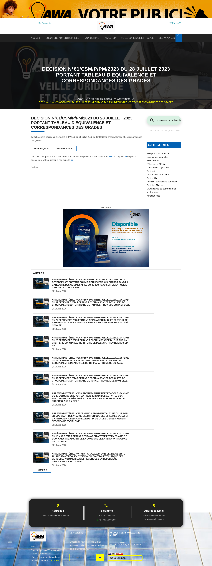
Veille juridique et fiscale (100, 99)
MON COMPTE (92, 38)
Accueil (81, 99)
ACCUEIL (35, 38)
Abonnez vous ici (65, 148)
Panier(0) (175, 23)
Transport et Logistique (158, 167)
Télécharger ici (41, 148)
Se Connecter (45, 23)
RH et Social (153, 160)
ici (126, 156)
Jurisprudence (123, 99)
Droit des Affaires (155, 185)
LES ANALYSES (167, 38)
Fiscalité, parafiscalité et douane (162, 182)
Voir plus (42, 470)
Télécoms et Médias (156, 164)
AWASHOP (110, 38)
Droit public (152, 178)
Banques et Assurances (158, 153)
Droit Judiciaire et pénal (158, 174)
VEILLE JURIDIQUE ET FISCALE (137, 38)
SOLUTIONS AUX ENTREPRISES (62, 38)
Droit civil (151, 171)
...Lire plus (54, 560)
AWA (110, 156)
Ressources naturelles (157, 157)
